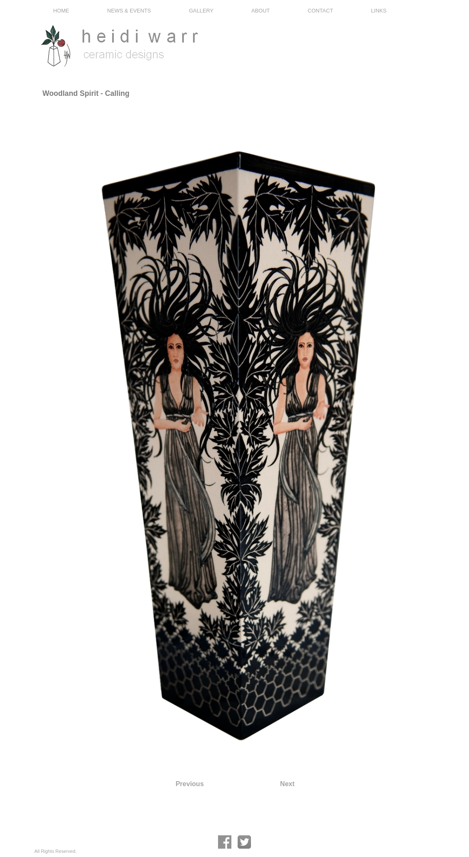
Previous (190, 783)
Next (287, 783)
